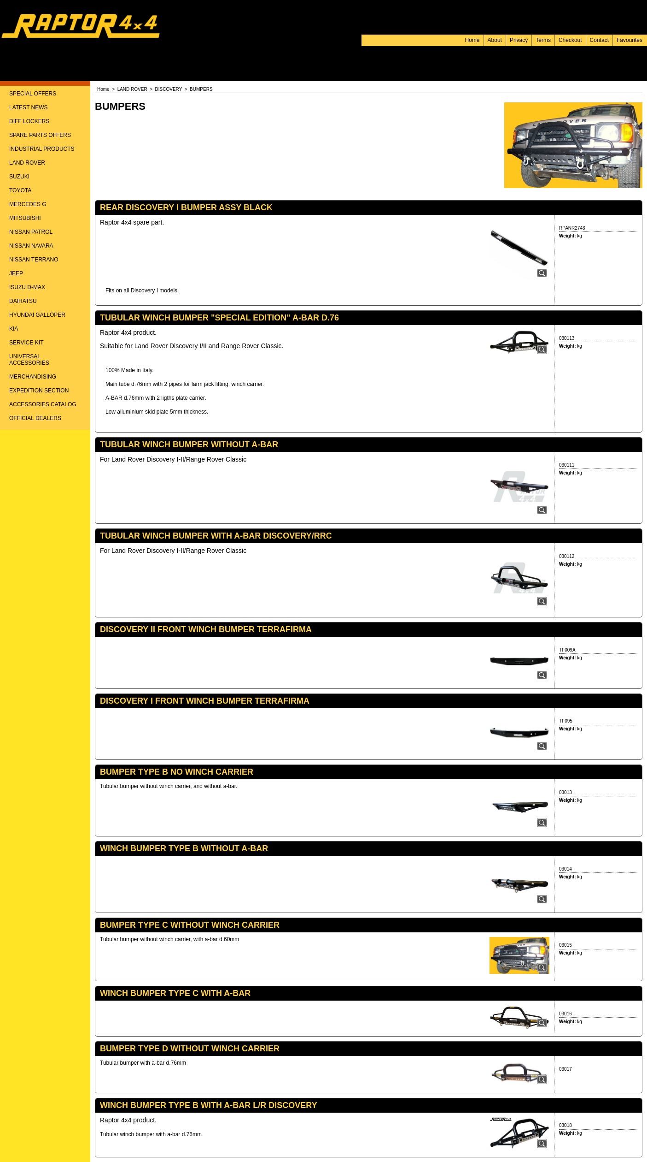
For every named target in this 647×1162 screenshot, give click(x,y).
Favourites (629, 40)
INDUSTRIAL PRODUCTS (42, 149)
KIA (13, 329)
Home (472, 40)
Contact (599, 40)
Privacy (519, 40)
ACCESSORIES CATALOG (42, 404)
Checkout (570, 40)
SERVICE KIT (26, 342)
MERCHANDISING (32, 377)
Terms (543, 40)
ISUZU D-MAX (27, 287)
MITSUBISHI (25, 218)
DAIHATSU (23, 301)
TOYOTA (20, 190)
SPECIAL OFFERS (32, 93)
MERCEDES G (28, 204)
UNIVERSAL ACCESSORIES (29, 359)
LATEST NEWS (28, 107)
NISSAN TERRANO (33, 259)
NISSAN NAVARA (31, 246)
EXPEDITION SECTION (39, 390)
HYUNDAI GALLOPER (37, 315)
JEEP (16, 273)
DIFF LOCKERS (29, 121)
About (495, 40)
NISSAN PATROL (30, 232)
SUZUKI (19, 176)
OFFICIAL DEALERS (35, 418)
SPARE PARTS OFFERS (40, 135)
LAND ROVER (27, 163)
